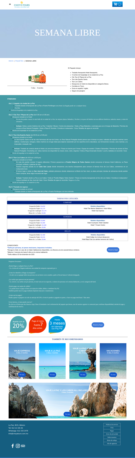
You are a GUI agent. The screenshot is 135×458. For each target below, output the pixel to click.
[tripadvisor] (23, 446)
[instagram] (17, 446)
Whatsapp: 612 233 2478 (18, 431)
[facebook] (12, 446)
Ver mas (52, 374)
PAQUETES (19, 61)
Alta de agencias (112, 443)
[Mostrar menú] (10, 4)
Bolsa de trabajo (112, 440)
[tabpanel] (67, 33)
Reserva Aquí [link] (113, 250)
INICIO (11, 61)
